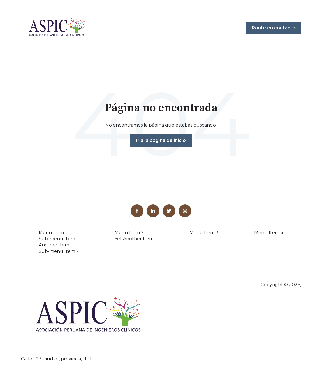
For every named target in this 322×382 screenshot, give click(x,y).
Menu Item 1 (53, 232)
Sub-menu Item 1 (58, 238)
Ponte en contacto (273, 28)
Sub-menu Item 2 (59, 251)
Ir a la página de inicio (161, 140)
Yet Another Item (134, 238)
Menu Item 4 (268, 232)
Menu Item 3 (204, 232)
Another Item (54, 245)
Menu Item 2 (129, 232)
